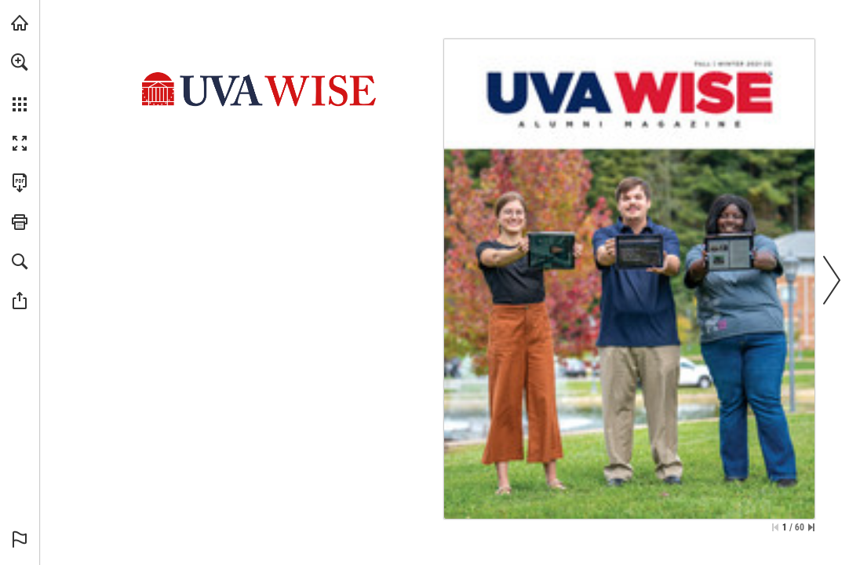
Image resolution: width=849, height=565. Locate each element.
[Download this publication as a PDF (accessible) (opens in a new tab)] (19, 182)
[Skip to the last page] (811, 527)
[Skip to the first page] (775, 527)
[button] (19, 62)
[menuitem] (19, 82)
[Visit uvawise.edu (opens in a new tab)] (19, 22)
